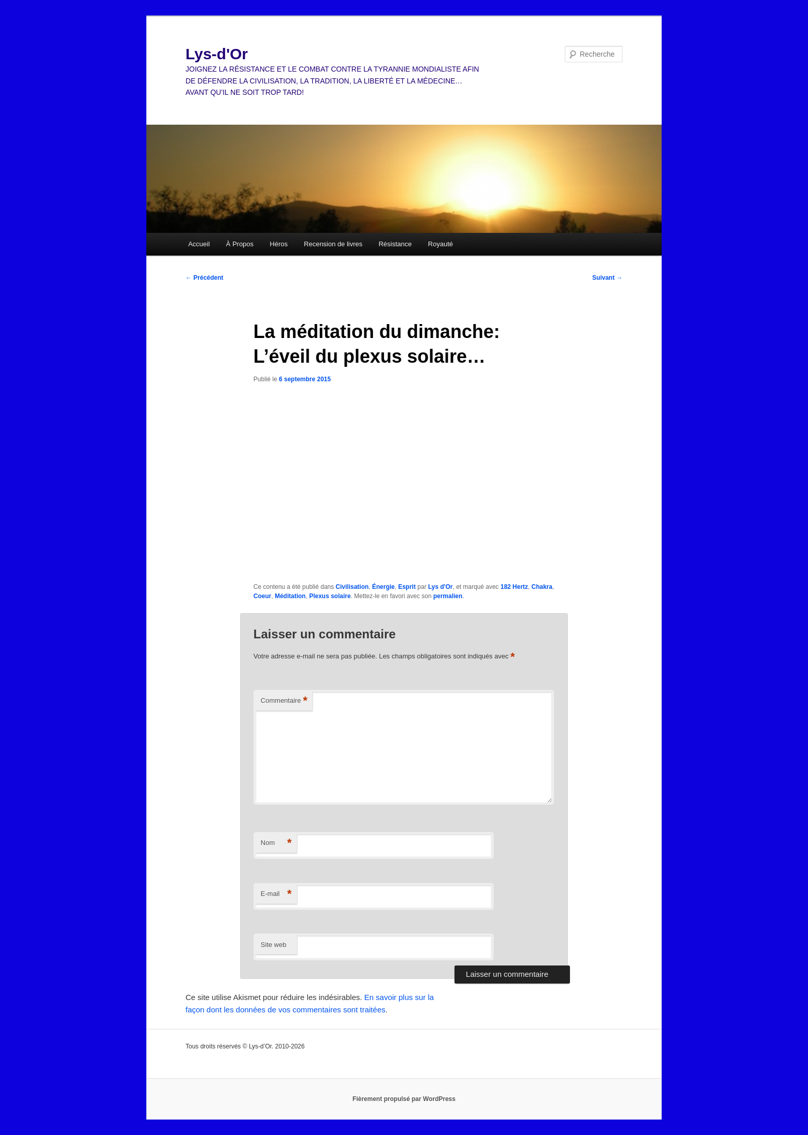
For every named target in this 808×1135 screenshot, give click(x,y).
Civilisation (351, 586)
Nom (276, 843)
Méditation (290, 596)
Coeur (263, 596)
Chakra (541, 586)
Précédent (204, 277)
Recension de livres (333, 244)
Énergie (383, 586)
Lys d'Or (440, 586)
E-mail (276, 894)
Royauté (440, 244)
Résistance (395, 244)
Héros (279, 244)
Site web (274, 944)
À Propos (240, 244)
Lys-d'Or (217, 53)
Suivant (607, 277)
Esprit (407, 586)
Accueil (199, 244)
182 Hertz (514, 586)
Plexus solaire (330, 596)
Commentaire (284, 700)
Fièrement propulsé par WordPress (404, 1099)
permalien (448, 596)
